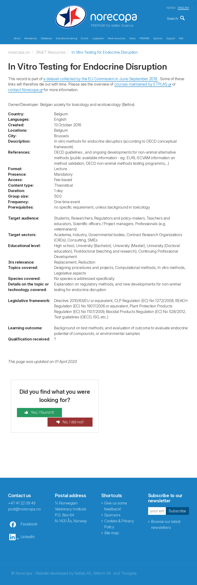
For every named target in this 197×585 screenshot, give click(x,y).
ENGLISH (183, 7)
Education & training (66, 38)
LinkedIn (28, 526)
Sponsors (112, 504)
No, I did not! (77, 411)
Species (158, 38)
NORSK (171, 7)
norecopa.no (19, 51)
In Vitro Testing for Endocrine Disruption (105, 51)
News (132, 38)
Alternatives (30, 38)
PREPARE (144, 38)
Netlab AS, (83, 562)
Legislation (98, 38)
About (17, 38)
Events (84, 38)
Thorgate (128, 562)
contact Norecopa (23, 88)
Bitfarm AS (102, 562)
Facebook (29, 513)
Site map (111, 522)
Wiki (181, 38)
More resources (116, 38)
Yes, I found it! (38, 411)
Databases (46, 38)
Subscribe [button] (177, 500)
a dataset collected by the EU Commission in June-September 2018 (100, 77)
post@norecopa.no (24, 498)
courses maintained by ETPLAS (140, 83)
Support (170, 38)
